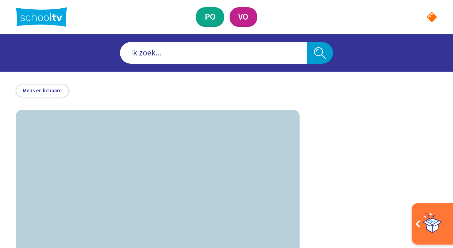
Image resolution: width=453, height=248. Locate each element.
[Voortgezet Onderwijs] (244, 17)
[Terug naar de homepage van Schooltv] (41, 17)
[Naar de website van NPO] (431, 17)
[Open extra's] (432, 224)
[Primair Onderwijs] (210, 17)
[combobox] (213, 53)
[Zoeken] (320, 53)
